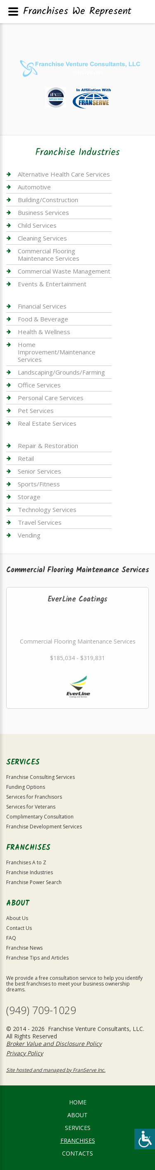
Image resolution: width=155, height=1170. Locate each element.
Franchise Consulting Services (40, 777)
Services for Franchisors (34, 796)
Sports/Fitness (39, 484)
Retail (26, 458)
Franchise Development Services (44, 826)
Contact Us (19, 928)
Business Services (43, 212)
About (77, 1115)
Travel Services (40, 522)
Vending (29, 535)
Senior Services (39, 471)
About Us (17, 918)
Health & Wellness (44, 332)
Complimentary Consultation (40, 816)
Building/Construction (48, 200)
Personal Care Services (50, 398)
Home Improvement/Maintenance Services (56, 351)
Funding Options (25, 786)
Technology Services (47, 509)
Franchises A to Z (26, 862)
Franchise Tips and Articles (37, 957)
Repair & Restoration (48, 446)
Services (78, 1128)
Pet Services (36, 410)
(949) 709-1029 (41, 1010)
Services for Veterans (30, 806)
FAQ (11, 937)
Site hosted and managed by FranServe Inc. (55, 1069)
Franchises (77, 1140)
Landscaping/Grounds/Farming (61, 372)
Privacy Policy (24, 1053)
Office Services (39, 385)
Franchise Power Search (34, 882)
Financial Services (42, 306)
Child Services (37, 225)
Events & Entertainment (52, 284)
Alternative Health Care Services (64, 174)
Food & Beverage (43, 319)
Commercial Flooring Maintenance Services (48, 254)
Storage (29, 497)
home (77, 1102)
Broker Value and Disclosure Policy (54, 1043)
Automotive (34, 187)
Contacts (77, 1153)
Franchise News (24, 947)
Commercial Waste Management (64, 271)
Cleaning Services (42, 238)
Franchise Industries (29, 872)
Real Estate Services (47, 423)
